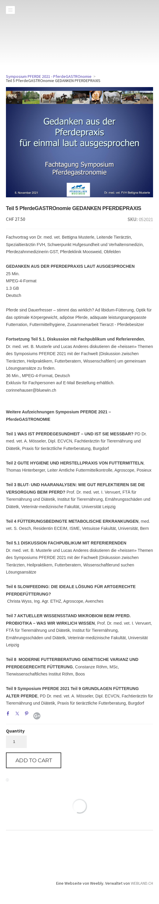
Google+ (36, 715)
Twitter (18, 715)
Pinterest (28, 715)
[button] (33, 760)
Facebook (9, 715)
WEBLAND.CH (142, 883)
